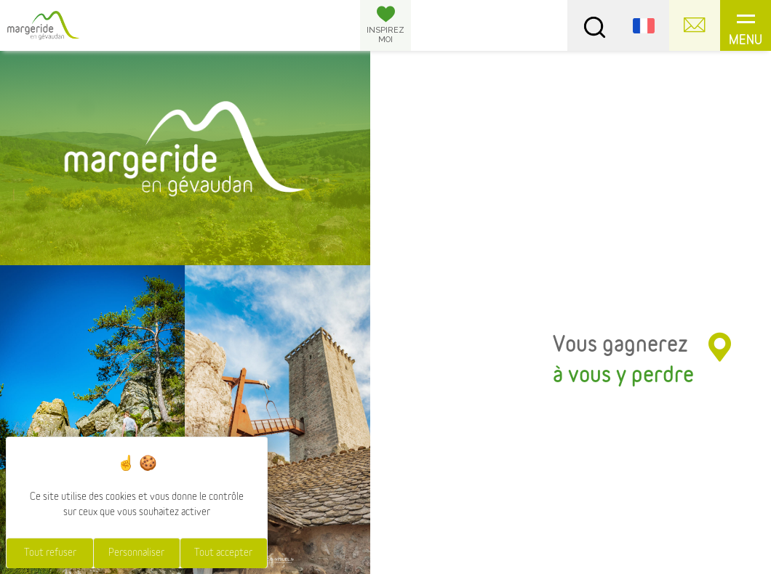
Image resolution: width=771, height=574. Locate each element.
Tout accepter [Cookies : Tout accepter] (223, 553)
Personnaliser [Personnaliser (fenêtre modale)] (136, 553)
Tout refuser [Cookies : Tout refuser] (50, 553)
